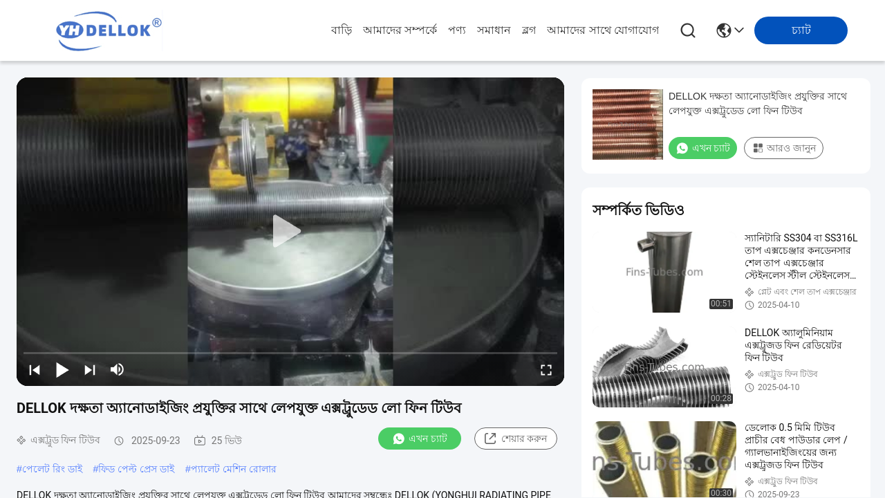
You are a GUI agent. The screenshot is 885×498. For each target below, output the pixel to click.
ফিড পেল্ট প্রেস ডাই (136, 468)
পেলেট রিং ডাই (52, 468)
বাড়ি (341, 30)
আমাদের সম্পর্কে (400, 30)
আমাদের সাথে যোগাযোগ (603, 30)
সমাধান (494, 30)
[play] (290, 231)
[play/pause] (62, 369)
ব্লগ (529, 30)
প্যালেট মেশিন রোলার (234, 468)
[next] (90, 369)
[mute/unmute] (117, 369)
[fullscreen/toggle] (546, 369)
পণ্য (457, 30)
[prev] (34, 369)
